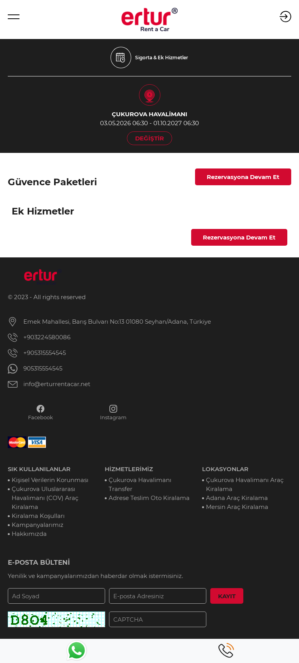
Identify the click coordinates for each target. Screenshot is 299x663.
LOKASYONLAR (225, 469)
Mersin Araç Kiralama (237, 507)
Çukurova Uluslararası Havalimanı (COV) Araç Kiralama (45, 498)
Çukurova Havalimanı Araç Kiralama (244, 484)
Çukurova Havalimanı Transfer (140, 484)
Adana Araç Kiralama (237, 498)
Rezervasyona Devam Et (243, 177)
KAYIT (227, 596)
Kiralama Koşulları (38, 515)
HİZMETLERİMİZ (129, 469)
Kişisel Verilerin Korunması (50, 480)
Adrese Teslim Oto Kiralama (149, 498)
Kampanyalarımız (37, 524)
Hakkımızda (29, 533)
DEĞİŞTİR (149, 138)
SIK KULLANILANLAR (39, 469)
